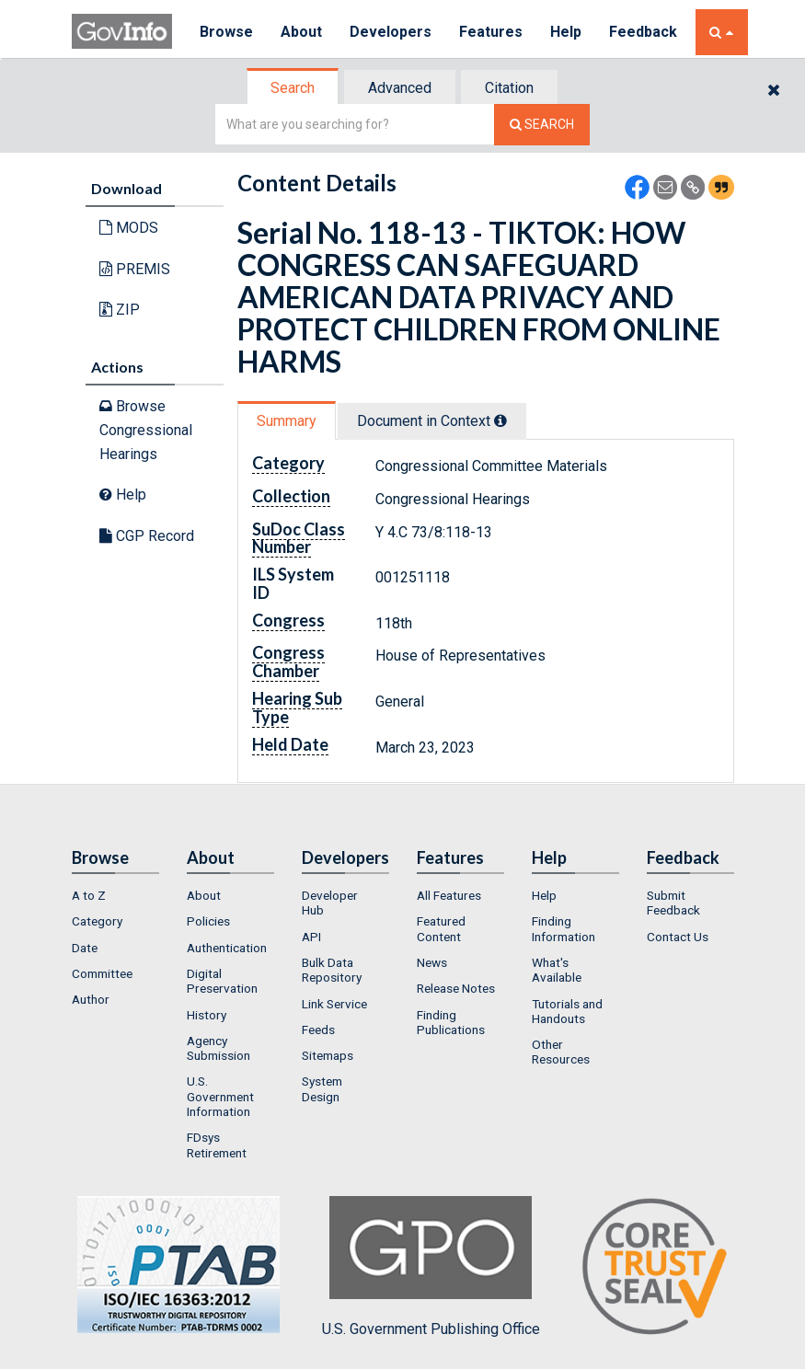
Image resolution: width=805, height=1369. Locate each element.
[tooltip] (500, 420)
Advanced (399, 88)
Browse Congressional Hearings (145, 429)
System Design (322, 1088)
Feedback (643, 31)
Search (292, 88)
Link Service (334, 1003)
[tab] (293, 88)
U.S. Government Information (220, 1096)
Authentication (227, 947)
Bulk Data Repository (332, 969)
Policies (208, 921)
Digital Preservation (222, 980)
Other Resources (561, 1051)
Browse (226, 31)
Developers (390, 31)
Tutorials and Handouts (567, 1011)
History (206, 1014)
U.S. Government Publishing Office (431, 1267)
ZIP (119, 309)
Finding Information (563, 928)
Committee (102, 973)
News (432, 962)
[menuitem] (115, 895)
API (311, 936)
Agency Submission (218, 1048)
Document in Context (432, 421)
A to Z (89, 895)
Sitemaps (327, 1055)
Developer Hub (330, 902)
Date (85, 947)
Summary (286, 421)
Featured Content (441, 928)
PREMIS (134, 269)
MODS (128, 227)
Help (565, 31)
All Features (449, 895)
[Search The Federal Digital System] (542, 124)
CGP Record (146, 536)
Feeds (318, 1029)
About (301, 31)
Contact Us (677, 936)
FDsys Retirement (217, 1144)
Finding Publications (451, 1022)
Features (491, 31)
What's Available (556, 969)
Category (97, 921)
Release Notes (456, 988)
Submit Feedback (673, 902)
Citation (509, 88)
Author (90, 999)
